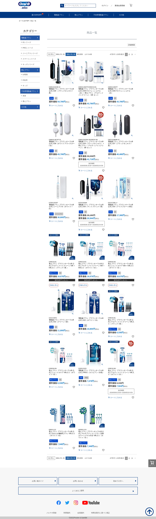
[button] (135, 54)
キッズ (25, 86)
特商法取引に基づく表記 (100, 513)
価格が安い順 (60, 54)
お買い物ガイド (38, 481)
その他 (121, 15)
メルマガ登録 (51, 513)
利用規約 (67, 513)
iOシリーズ (27, 42)
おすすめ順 (88, 54)
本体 (24, 96)
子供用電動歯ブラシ (100, 15)
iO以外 (25, 80)
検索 (62, 5)
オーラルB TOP (24, 21)
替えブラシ (79, 15)
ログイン (105, 5)
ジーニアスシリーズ (30, 53)
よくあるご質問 (78, 491)
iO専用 (25, 75)
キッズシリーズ (28, 64)
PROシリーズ (28, 48)
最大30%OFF (37, 15)
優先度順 (80, 54)
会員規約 (80, 513)
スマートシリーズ (29, 59)
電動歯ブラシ (59, 15)
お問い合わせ (78, 481)
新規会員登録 (120, 5)
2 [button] (129, 54)
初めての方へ (118, 481)
